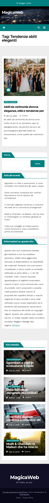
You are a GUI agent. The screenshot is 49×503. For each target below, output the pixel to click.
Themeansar (24, 494)
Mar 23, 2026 (14, 397)
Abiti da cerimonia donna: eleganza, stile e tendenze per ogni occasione (24, 111)
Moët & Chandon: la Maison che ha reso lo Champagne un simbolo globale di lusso (24, 217)
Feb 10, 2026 (14, 452)
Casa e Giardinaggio (14, 359)
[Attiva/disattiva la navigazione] (44, 28)
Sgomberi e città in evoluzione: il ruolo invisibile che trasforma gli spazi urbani (23, 367)
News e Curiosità (11, 102)
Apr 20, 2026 (14, 370)
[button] (39, 27)
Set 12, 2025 (11, 116)
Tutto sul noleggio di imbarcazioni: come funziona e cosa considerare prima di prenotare (21, 229)
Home (18, 498)
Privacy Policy (27, 498)
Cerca (7, 155)
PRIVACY (16, 325)
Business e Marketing (14, 413)
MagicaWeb (12, 12)
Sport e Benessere (13, 386)
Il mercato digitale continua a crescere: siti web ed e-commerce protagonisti (23, 421)
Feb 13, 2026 (14, 424)
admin (23, 116)
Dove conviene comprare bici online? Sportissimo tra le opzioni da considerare (22, 195)
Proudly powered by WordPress (15, 492)
